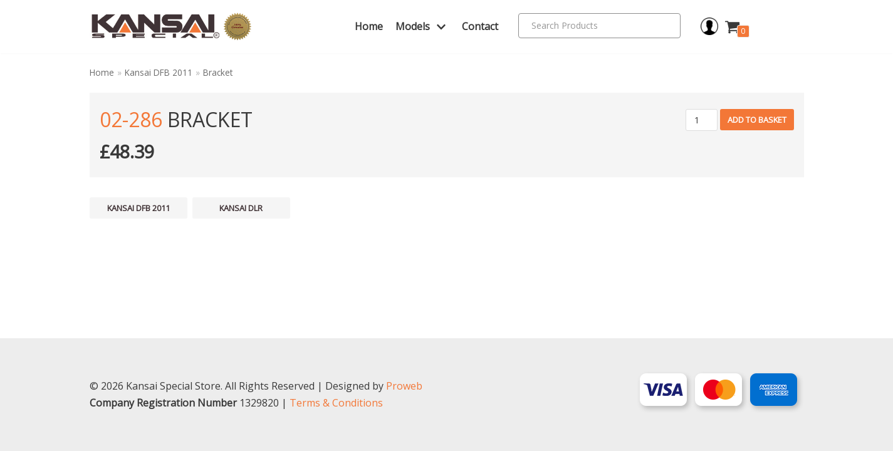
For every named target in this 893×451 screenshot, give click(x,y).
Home (369, 26)
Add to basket (757, 119)
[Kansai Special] (172, 26)
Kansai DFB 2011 (158, 72)
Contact (480, 26)
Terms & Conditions (336, 403)
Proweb (404, 386)
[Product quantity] (702, 120)
